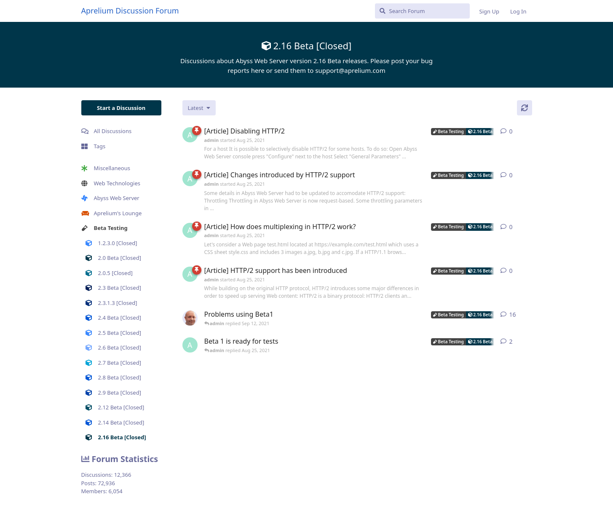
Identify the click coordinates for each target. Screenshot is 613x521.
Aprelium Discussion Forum (130, 10)
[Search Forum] (422, 11)
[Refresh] (524, 107)
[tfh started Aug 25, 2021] (190, 318)
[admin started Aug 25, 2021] (190, 134)
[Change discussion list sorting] (199, 107)
